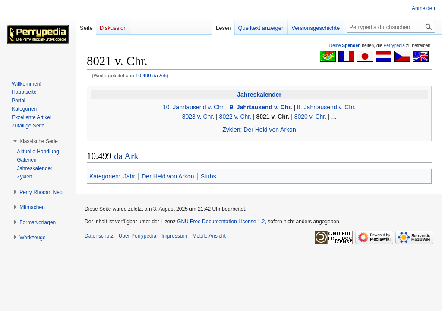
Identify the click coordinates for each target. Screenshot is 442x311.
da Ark (126, 156)
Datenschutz (99, 236)
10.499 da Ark (151, 75)
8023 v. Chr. (198, 116)
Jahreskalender (259, 94)
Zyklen (231, 129)
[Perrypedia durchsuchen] (391, 27)
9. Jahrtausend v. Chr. (261, 107)
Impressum (174, 236)
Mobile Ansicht (208, 236)
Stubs (208, 176)
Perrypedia (394, 45)
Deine (345, 45)
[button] (38, 141)
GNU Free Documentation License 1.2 (221, 222)
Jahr (129, 176)
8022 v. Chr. (235, 116)
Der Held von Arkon (269, 129)
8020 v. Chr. (310, 116)
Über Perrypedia (137, 236)
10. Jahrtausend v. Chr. (194, 107)
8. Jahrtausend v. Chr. (326, 107)
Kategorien (104, 176)
